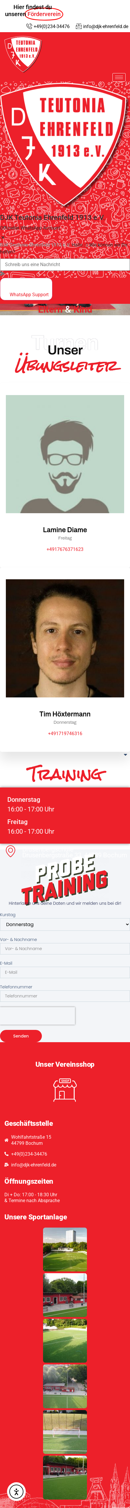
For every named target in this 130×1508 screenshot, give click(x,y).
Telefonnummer (16, 987)
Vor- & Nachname (18, 939)
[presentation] (37, 1016)
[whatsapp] (26, 289)
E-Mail (6, 963)
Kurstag (8, 915)
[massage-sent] (2, 274)
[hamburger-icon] (119, 77)
